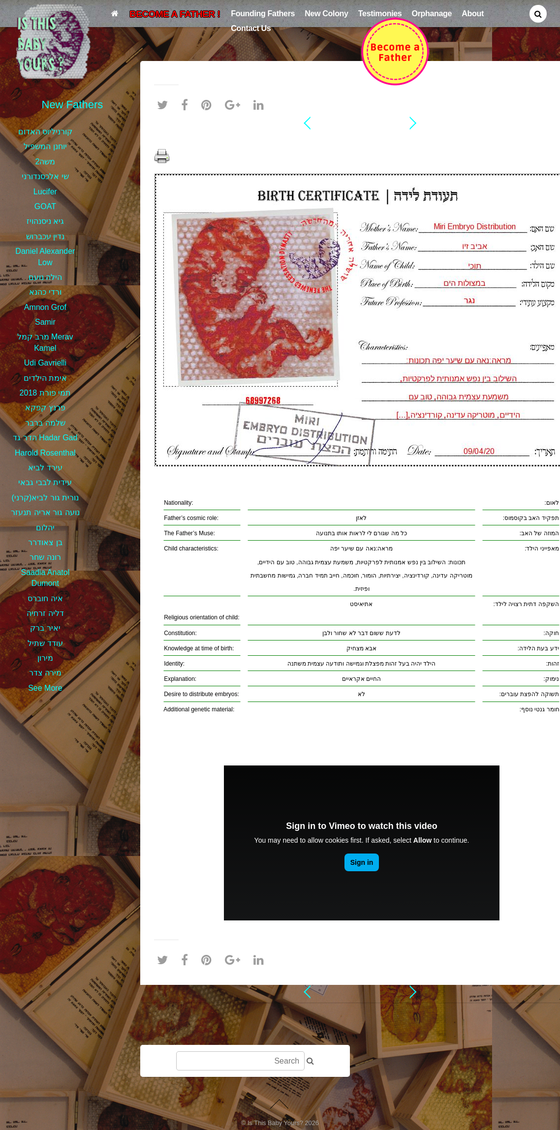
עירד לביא (45, 467)
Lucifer (45, 191)
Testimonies (380, 13)
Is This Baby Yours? (275, 1123)
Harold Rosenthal (45, 453)
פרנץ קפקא (45, 407)
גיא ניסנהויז (45, 221)
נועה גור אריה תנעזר (45, 512)
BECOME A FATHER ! (174, 14)
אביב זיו (361, 140)
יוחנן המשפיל (45, 146)
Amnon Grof (45, 307)
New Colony (326, 13)
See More (45, 688)
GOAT (45, 206)
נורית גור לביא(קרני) (45, 497)
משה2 (45, 161)
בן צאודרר (45, 542)
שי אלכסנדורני (45, 176)
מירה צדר (45, 673)
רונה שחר (45, 557)
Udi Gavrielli (45, 363)
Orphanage (432, 13)
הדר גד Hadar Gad (45, 437)
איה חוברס (45, 598)
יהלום (45, 527)
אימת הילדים (45, 378)
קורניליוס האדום (45, 131)
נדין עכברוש (45, 236)
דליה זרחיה (45, 613)
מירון (45, 658)
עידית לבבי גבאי (45, 482)
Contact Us (251, 28)
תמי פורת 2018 (45, 393)
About (473, 13)
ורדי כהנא (45, 292)
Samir (45, 322)
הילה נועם (45, 277)
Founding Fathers (263, 13)
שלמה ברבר (45, 423)
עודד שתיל (45, 643)
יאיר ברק (45, 628)
